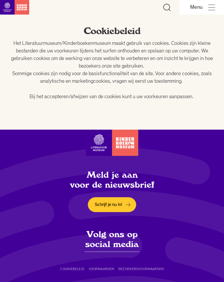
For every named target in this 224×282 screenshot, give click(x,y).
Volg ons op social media (112, 239)
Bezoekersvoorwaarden (141, 269)
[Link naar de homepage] (14, 7)
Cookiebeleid (72, 269)
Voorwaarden (101, 269)
